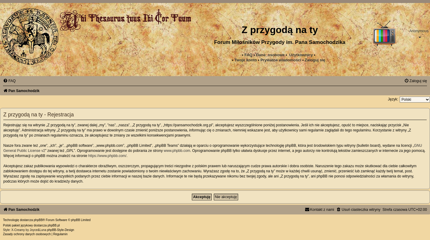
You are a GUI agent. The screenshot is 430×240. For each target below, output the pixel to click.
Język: (393, 99)
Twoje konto (246, 60)
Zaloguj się (315, 60)
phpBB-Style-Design (60, 230)
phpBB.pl (53, 225)
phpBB (38, 220)
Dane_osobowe (270, 55)
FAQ (248, 55)
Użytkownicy (301, 55)
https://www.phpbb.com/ (107, 156)
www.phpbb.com (177, 151)
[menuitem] (280, 60)
